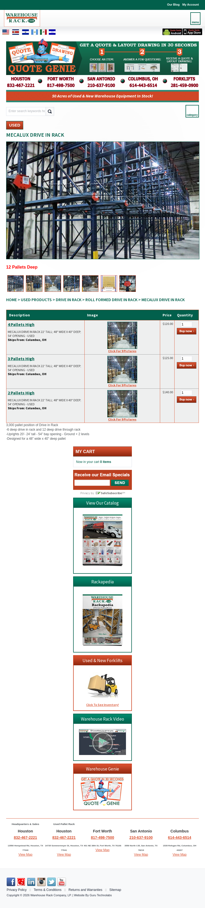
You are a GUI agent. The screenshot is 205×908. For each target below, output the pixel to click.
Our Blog (173, 4)
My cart (85, 451)
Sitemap (115, 890)
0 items (105, 462)
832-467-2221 (25, 837)
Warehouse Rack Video (102, 719)
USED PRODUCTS (36, 299)
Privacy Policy (17, 890)
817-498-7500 (102, 837)
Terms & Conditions (47, 890)
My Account (190, 4)
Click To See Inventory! (102, 705)
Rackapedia (102, 582)
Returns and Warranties (85, 890)
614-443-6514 (179, 837)
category (192, 114)
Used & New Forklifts (102, 660)
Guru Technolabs (101, 895)
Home (11, 299)
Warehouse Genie (102, 769)
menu (195, 22)
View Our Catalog (102, 503)
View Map (25, 854)
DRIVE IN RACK (68, 299)
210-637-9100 (141, 837)
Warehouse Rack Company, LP (50, 895)
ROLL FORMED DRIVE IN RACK (111, 299)
